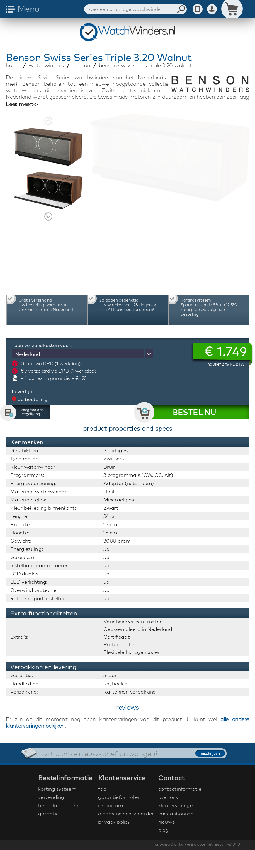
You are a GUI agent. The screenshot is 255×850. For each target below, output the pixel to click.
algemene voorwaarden (126, 813)
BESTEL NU (194, 412)
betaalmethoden (58, 805)
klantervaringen (176, 805)
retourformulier (116, 805)
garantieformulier (119, 797)
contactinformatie (180, 789)
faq (102, 789)
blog (163, 830)
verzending (51, 797)
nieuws (166, 822)
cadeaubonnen (175, 813)
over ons (168, 797)
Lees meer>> (22, 104)
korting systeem (57, 789)
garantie (48, 813)
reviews (127, 707)
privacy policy (114, 822)
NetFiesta (215, 844)
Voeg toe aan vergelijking (32, 411)
